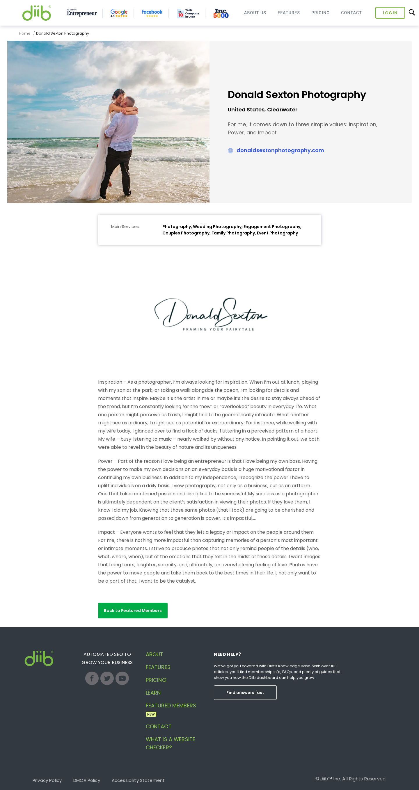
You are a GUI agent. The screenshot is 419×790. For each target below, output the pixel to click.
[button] (133, 610)
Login (390, 13)
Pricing (320, 12)
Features (289, 12)
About (155, 654)
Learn (153, 692)
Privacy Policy (47, 780)
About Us (255, 12)
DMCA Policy (86, 780)
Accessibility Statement (138, 780)
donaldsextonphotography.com (280, 150)
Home (25, 33)
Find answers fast (245, 692)
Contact (351, 12)
